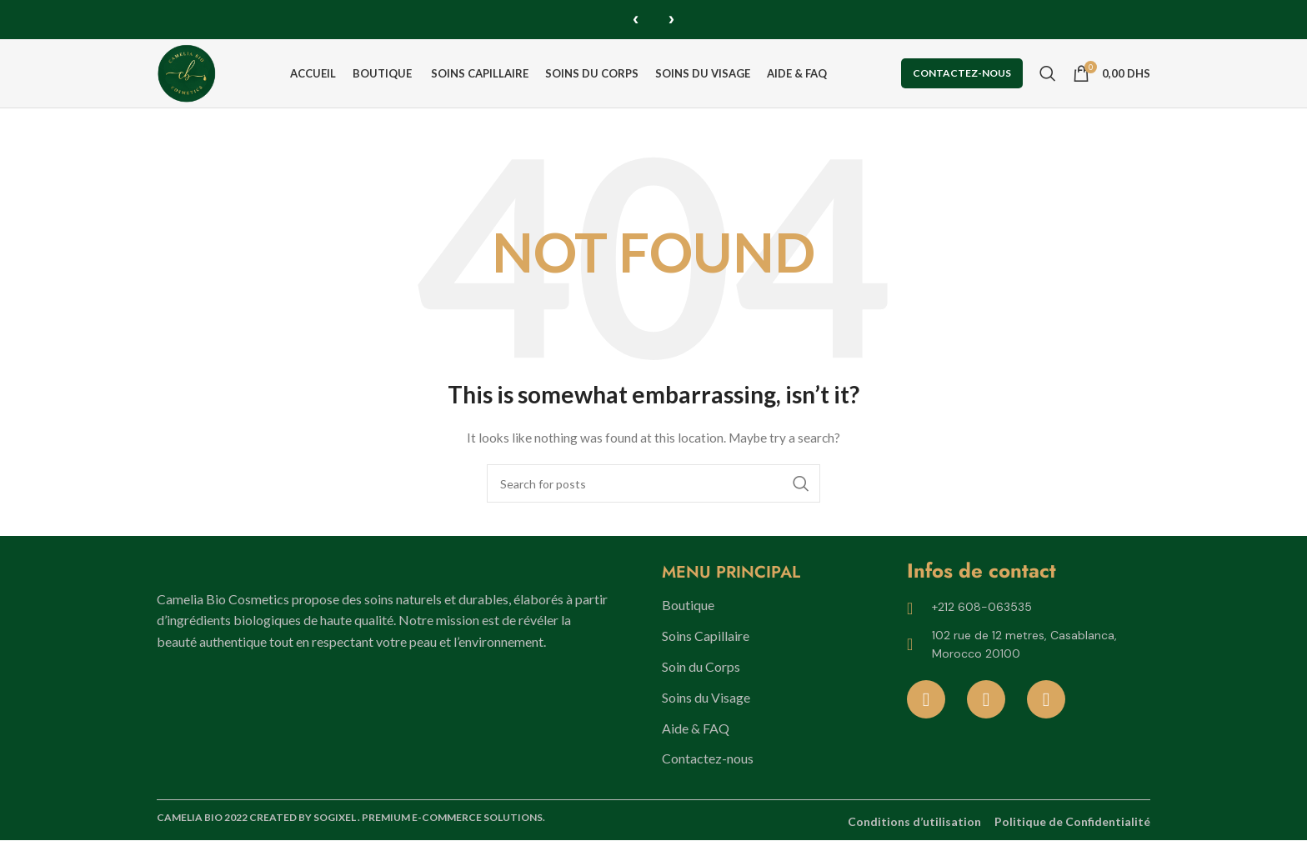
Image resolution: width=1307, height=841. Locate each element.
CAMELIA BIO (190, 819)
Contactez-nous (962, 73)
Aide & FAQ (695, 729)
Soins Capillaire (705, 637)
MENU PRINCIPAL (731, 574)
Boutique (688, 606)
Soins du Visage (706, 698)
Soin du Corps (701, 667)
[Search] (1047, 73)
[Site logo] (188, 72)
